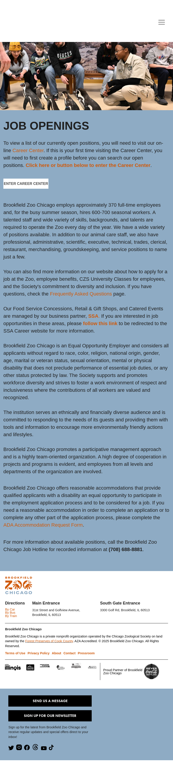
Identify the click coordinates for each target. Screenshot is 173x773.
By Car (10, 609)
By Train (11, 616)
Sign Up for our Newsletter (50, 715)
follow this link (100, 323)
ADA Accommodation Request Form (43, 525)
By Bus (10, 612)
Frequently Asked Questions (81, 294)
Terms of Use (15, 653)
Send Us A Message (50, 701)
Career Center (27, 150)
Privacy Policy (38, 653)
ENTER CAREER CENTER (26, 184)
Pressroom (86, 653)
